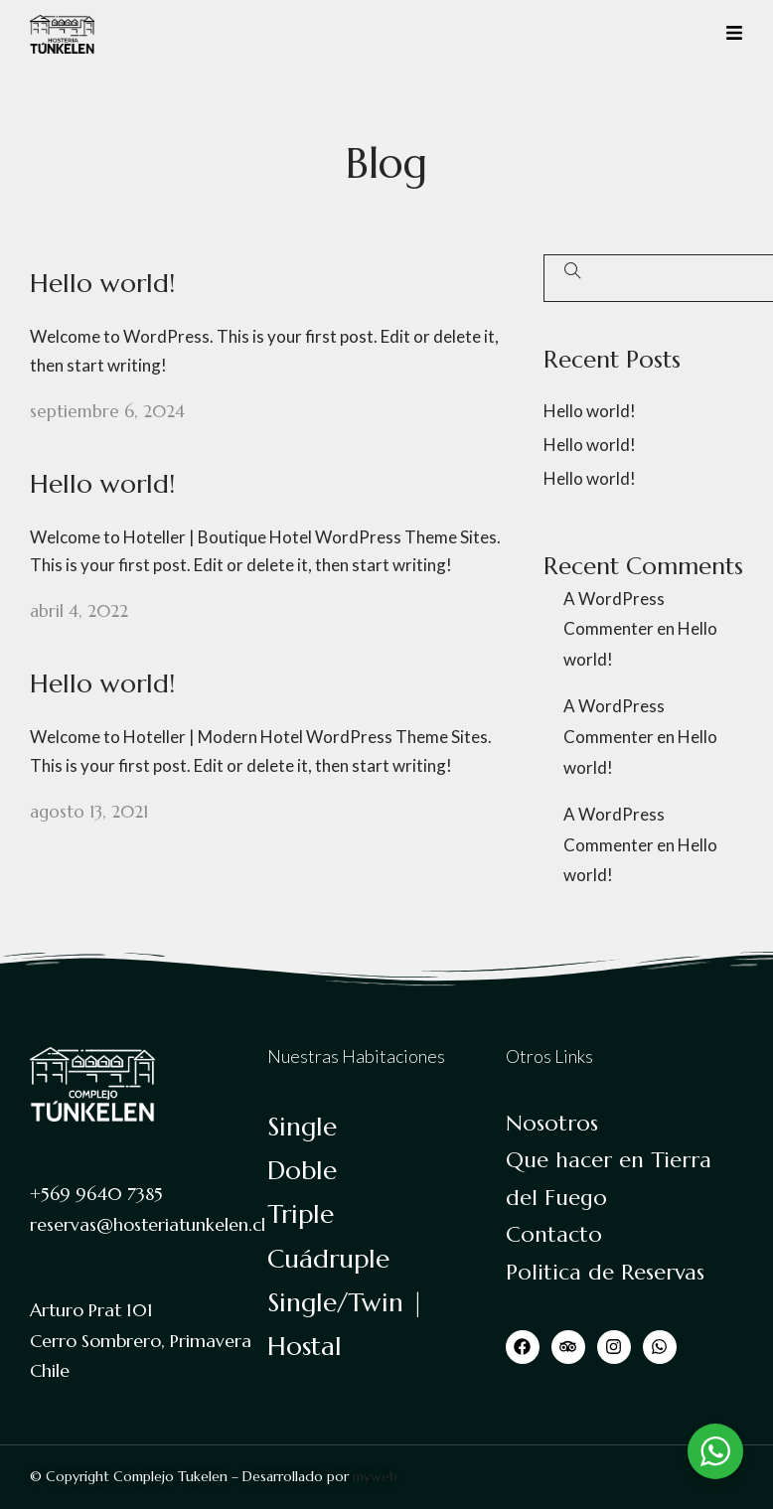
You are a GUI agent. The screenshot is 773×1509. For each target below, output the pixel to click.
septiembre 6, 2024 (107, 411)
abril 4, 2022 (79, 611)
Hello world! (102, 283)
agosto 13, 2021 (89, 812)
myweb (375, 1476)
